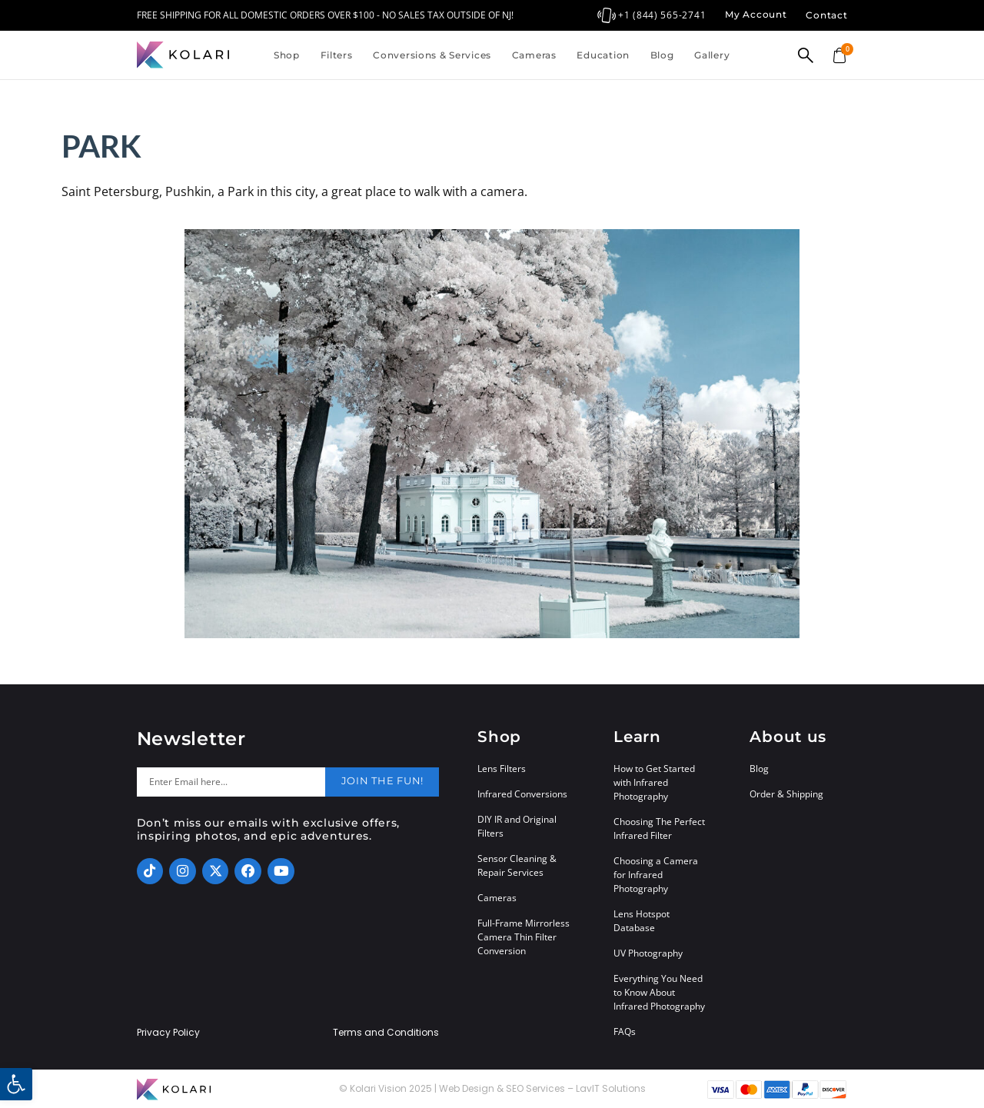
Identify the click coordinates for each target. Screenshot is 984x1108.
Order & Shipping (786, 793)
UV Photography (648, 953)
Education (603, 55)
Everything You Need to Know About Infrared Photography (659, 992)
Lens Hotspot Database (641, 920)
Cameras (534, 55)
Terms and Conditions (386, 1032)
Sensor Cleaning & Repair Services (517, 865)
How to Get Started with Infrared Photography (654, 782)
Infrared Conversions (522, 793)
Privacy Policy (168, 1032)
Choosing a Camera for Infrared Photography (655, 874)
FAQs (624, 1031)
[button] (16, 1084)
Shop (287, 55)
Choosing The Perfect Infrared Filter (659, 828)
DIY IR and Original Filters (517, 826)
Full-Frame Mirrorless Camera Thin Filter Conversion (523, 937)
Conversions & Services (432, 55)
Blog (662, 55)
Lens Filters (501, 768)
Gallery (712, 55)
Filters (337, 55)
